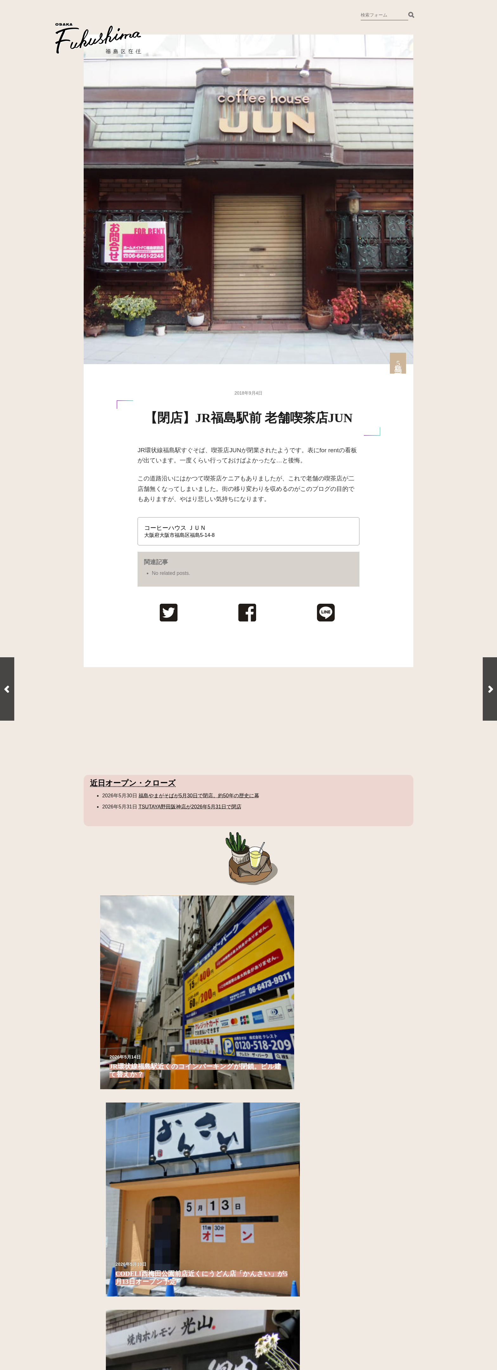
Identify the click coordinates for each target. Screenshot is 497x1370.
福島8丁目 (119, 1115)
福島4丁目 (119, 1081)
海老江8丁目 (203, 1124)
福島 (101, 1044)
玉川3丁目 (281, 1147)
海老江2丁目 (203, 1073)
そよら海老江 (366, 1122)
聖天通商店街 (366, 1139)
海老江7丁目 (203, 1115)
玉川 (263, 1119)
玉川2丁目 (281, 1139)
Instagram (205, 1284)
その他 (346, 1168)
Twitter (202, 1274)
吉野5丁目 (281, 1053)
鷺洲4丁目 (200, 1036)
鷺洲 (101, 1136)
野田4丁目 (362, 1073)
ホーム (202, 1305)
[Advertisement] (137, 721)
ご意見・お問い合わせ (220, 1263)
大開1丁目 (281, 1073)
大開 (263, 1061)
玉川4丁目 (281, 1156)
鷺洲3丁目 (119, 1164)
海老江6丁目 (203, 1107)
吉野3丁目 (281, 1036)
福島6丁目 (119, 1098)
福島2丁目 (119, 1064)
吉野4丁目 (281, 1044)
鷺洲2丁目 (119, 1156)
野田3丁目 (362, 1064)
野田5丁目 (362, 1081)
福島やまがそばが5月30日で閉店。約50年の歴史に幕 (199, 795)
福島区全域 (108, 1036)
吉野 (182, 1145)
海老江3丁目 (203, 1081)
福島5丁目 (119, 1090)
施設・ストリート (359, 1110)
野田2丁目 (362, 1056)
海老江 (184, 1053)
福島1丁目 (119, 1056)
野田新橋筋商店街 (371, 1147)
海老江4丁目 (203, 1090)
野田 (344, 1036)
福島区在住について (218, 1253)
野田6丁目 (362, 1090)
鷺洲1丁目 (119, 1147)
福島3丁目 (119, 1073)
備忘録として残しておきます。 (230, 1294)
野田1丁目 (362, 1047)
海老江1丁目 (203, 1064)
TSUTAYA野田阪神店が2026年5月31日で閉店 (190, 806)
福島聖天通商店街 (371, 1131)
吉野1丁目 (200, 1156)
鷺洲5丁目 (200, 1044)
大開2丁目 (281, 1081)
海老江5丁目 (203, 1098)
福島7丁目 (119, 1107)
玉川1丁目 (281, 1131)
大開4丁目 (281, 1098)
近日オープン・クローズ (133, 783)
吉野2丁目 (200, 1164)
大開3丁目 (281, 1090)
